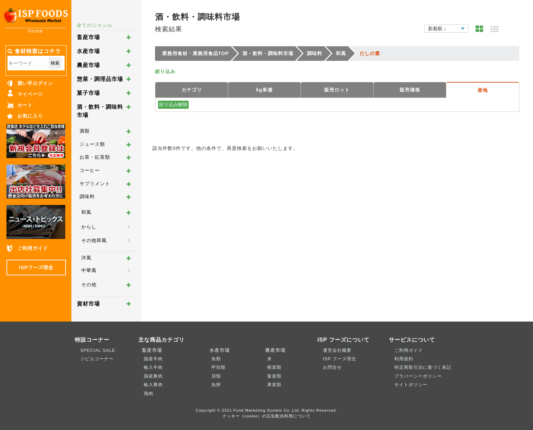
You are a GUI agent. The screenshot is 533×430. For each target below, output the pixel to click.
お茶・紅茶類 (95, 157)
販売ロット (337, 89)
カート (25, 105)
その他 (89, 284)
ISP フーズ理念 (339, 358)
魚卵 (216, 384)
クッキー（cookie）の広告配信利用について (266, 416)
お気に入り (30, 116)
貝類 (216, 376)
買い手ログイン (35, 83)
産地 (483, 90)
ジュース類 (92, 144)
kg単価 (264, 89)
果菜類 (274, 384)
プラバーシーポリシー (418, 376)
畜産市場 (88, 37)
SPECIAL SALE (97, 350)
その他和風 (94, 240)
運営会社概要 (337, 350)
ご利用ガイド (32, 248)
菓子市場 (88, 93)
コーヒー (90, 170)
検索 (55, 63)
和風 (86, 212)
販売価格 (410, 89)
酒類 (85, 131)
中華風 (89, 270)
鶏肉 (148, 393)
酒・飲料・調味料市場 (267, 53)
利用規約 (403, 358)
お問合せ (332, 367)
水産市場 (88, 51)
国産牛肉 (153, 358)
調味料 (87, 196)
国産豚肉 (153, 376)
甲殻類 (218, 367)
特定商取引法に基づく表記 (422, 367)
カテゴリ (192, 89)
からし (89, 226)
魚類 (216, 358)
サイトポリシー (411, 384)
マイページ (30, 94)
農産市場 (88, 65)
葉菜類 (274, 376)
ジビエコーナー (97, 358)
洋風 (86, 257)
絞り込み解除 (173, 104)
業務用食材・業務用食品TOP (195, 53)
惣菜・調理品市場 (100, 79)
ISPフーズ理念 (36, 267)
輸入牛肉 (153, 367)
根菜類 (274, 367)
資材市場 (88, 304)
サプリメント (95, 183)
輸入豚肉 (153, 384)
